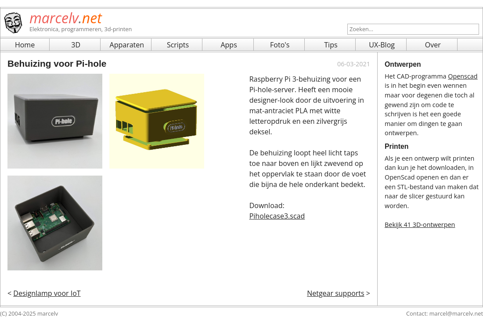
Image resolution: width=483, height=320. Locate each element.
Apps (228, 45)
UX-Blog (382, 45)
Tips (330, 45)
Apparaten (127, 45)
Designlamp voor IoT (46, 293)
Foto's (279, 45)
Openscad (462, 76)
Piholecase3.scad (277, 216)
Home (25, 45)
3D (75, 45)
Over (433, 45)
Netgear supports (335, 293)
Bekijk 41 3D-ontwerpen (420, 224)
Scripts (178, 45)
